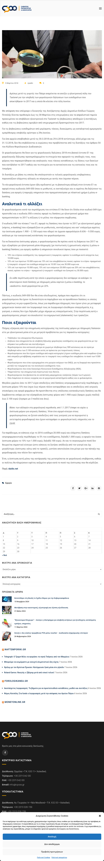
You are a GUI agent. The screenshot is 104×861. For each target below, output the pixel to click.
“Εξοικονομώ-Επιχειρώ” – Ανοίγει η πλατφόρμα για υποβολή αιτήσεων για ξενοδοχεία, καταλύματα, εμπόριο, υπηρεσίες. (55, 621)
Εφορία (8, 483)
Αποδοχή (52, 836)
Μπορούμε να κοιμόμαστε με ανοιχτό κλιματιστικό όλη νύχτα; (31, 662)
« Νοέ (4, 555)
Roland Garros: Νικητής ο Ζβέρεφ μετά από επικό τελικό (29, 672)
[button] (100, 815)
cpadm (29, 83)
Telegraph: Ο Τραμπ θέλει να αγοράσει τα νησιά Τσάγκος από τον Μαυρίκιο (36, 656)
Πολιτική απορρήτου (59, 858)
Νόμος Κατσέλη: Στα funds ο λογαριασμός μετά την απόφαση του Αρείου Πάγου (39, 693)
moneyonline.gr (15, 702)
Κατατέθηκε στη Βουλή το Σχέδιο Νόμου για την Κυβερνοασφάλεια (41, 598)
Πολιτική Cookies (43, 858)
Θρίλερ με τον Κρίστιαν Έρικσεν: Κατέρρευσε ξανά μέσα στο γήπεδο (34, 667)
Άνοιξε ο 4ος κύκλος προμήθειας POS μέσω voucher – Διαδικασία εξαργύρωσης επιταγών (51, 633)
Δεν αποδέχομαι (52, 844)
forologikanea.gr (16, 681)
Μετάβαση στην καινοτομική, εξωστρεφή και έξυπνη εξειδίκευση (41, 607)
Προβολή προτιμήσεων (52, 852)
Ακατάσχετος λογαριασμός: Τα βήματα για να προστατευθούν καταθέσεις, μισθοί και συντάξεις (46, 688)
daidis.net (13, 468)
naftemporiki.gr (15, 649)
